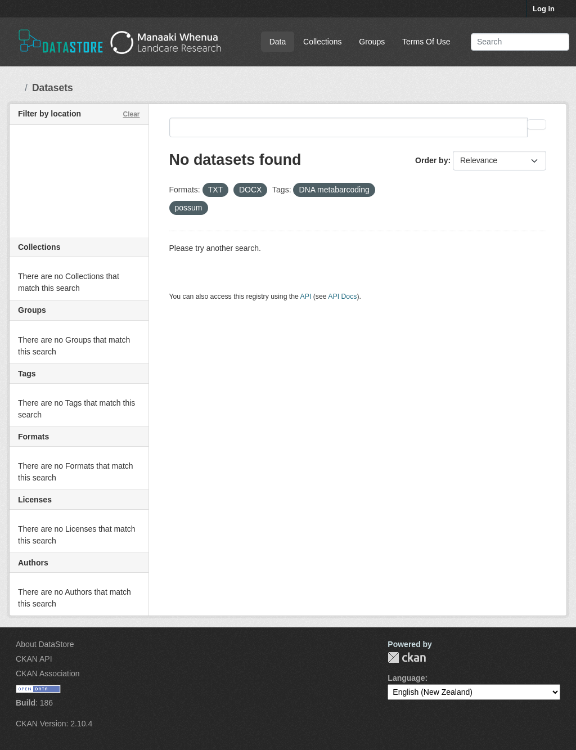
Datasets (52, 87)
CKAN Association (48, 673)
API (306, 296)
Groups (372, 41)
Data (277, 41)
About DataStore (45, 644)
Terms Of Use (426, 41)
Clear (131, 114)
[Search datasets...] (520, 42)
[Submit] (553, 42)
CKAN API (34, 658)
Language (406, 677)
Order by (431, 160)
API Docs (342, 296)
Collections (322, 41)
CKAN (407, 657)
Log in (544, 9)
